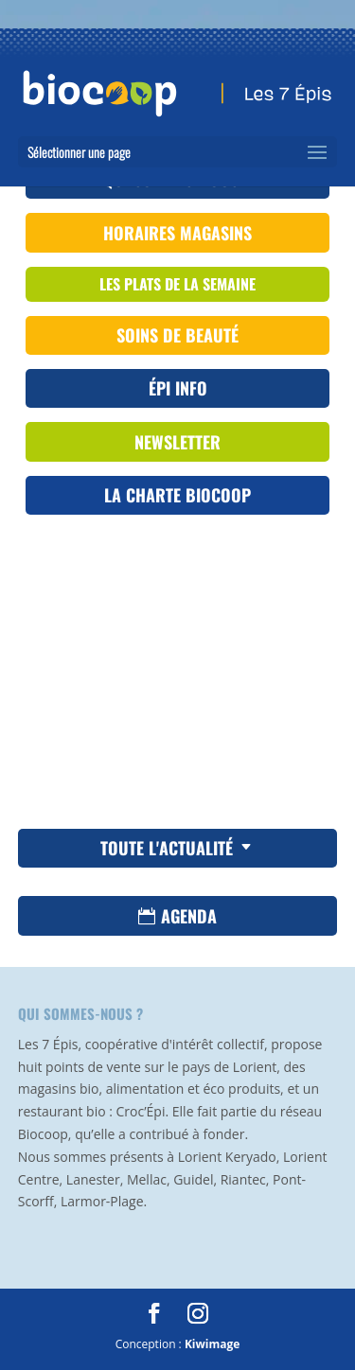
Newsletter (177, 442)
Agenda (189, 916)
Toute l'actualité (166, 847)
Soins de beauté (177, 335)
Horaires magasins (177, 232)
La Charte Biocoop (177, 495)
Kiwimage (212, 1344)
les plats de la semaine (177, 283)
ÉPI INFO (178, 388)
